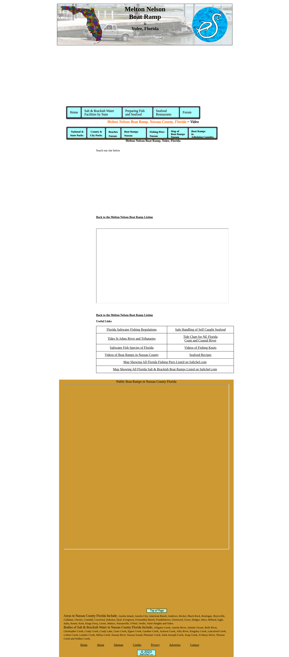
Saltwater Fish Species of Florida (131, 347)
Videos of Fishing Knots (200, 347)
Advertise (174, 645)
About (100, 645)
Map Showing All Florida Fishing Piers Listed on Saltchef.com (165, 362)
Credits (137, 645)
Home (74, 112)
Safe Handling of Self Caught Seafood (200, 329)
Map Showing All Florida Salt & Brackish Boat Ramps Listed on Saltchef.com (165, 369)
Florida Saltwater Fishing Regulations (132, 329)
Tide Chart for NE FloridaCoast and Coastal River (200, 338)
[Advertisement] (144, 77)
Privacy (155, 645)
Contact (194, 645)
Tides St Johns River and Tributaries (132, 338)
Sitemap (118, 645)
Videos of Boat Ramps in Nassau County (131, 355)
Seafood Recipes (200, 355)
